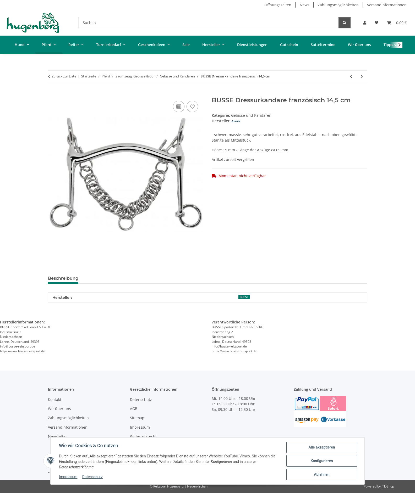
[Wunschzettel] (376, 23)
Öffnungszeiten (277, 4)
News (304, 4)
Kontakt (54, 399)
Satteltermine (323, 44)
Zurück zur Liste (64, 76)
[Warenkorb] (397, 23)
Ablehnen (321, 474)
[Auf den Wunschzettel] (192, 106)
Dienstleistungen (252, 44)
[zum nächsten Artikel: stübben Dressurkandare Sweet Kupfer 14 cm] (361, 76)
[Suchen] (209, 22)
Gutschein (289, 44)
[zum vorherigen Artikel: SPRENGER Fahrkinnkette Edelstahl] (351, 76)
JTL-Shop (387, 486)
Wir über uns (359, 44)
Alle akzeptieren (321, 447)
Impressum (68, 477)
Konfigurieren (321, 461)
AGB (133, 408)
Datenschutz (92, 477)
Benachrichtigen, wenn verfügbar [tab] (123, 278)
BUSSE (244, 297)
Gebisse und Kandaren (251, 115)
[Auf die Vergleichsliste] (178, 106)
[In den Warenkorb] (52, 94)
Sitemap (137, 417)
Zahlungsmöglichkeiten (338, 4)
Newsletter (57, 436)
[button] (364, 23)
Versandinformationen (387, 4)
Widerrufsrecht (143, 436)
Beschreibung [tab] (63, 278)
